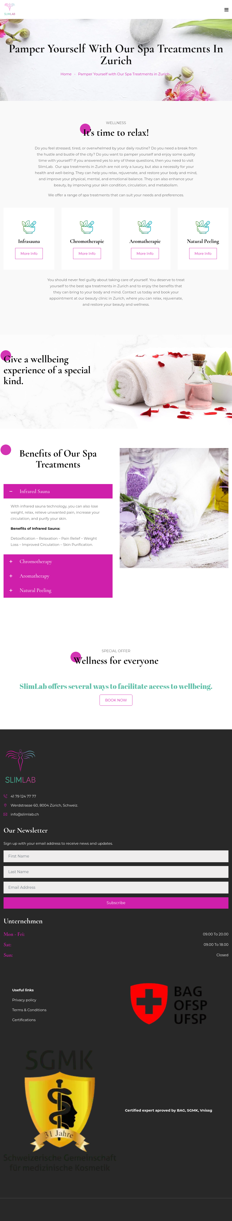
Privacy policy (24, 1000)
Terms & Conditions (29, 1010)
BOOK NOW (116, 700)
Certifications (24, 1020)
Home (66, 74)
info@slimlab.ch (25, 814)
